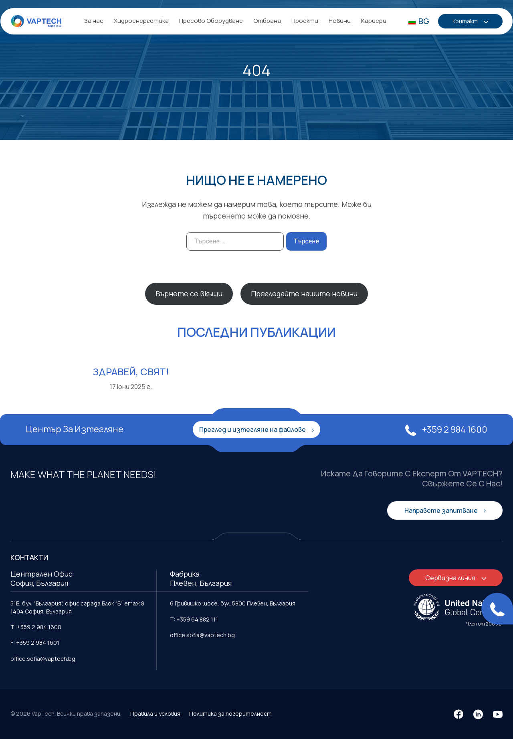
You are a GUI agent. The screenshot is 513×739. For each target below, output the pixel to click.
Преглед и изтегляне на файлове (253, 429)
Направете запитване (441, 510)
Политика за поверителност (230, 713)
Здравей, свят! (131, 371)
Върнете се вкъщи (189, 293)
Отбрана (267, 20)
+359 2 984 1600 (446, 429)
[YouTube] (498, 714)
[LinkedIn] (478, 714)
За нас (93, 20)
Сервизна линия (451, 577)
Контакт (466, 21)
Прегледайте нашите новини (304, 293)
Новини (340, 20)
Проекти (304, 20)
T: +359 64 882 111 (194, 619)
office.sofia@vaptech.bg (42, 658)
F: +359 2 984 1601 (34, 642)
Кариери (373, 20)
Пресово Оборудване (211, 20)
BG (418, 21)
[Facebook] (458, 714)
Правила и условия (155, 713)
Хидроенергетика (141, 20)
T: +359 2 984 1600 (35, 627)
